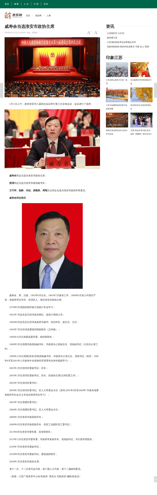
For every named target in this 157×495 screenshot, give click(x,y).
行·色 (36, 4)
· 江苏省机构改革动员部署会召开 (121, 42)
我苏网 (38, 15)
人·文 (26, 4)
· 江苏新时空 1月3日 (115, 33)
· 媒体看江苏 (111, 38)
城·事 (16, 4)
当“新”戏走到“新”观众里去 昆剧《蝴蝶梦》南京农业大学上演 (141, 134)
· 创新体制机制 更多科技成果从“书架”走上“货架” (128, 46)
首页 (7, 4)
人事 (49, 15)
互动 (46, 4)
